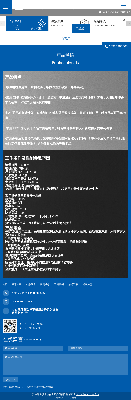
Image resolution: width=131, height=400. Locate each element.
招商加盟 (62, 37)
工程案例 (20, 37)
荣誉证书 (41, 37)
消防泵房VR (88, 17)
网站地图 (72, 397)
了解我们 (106, 17)
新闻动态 (102, 28)
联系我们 (83, 37)
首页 (17, 28)
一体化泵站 (59, 28)
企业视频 (123, 17)
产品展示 (81, 28)
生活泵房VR (68, 17)
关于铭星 (36, 28)
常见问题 (105, 37)
